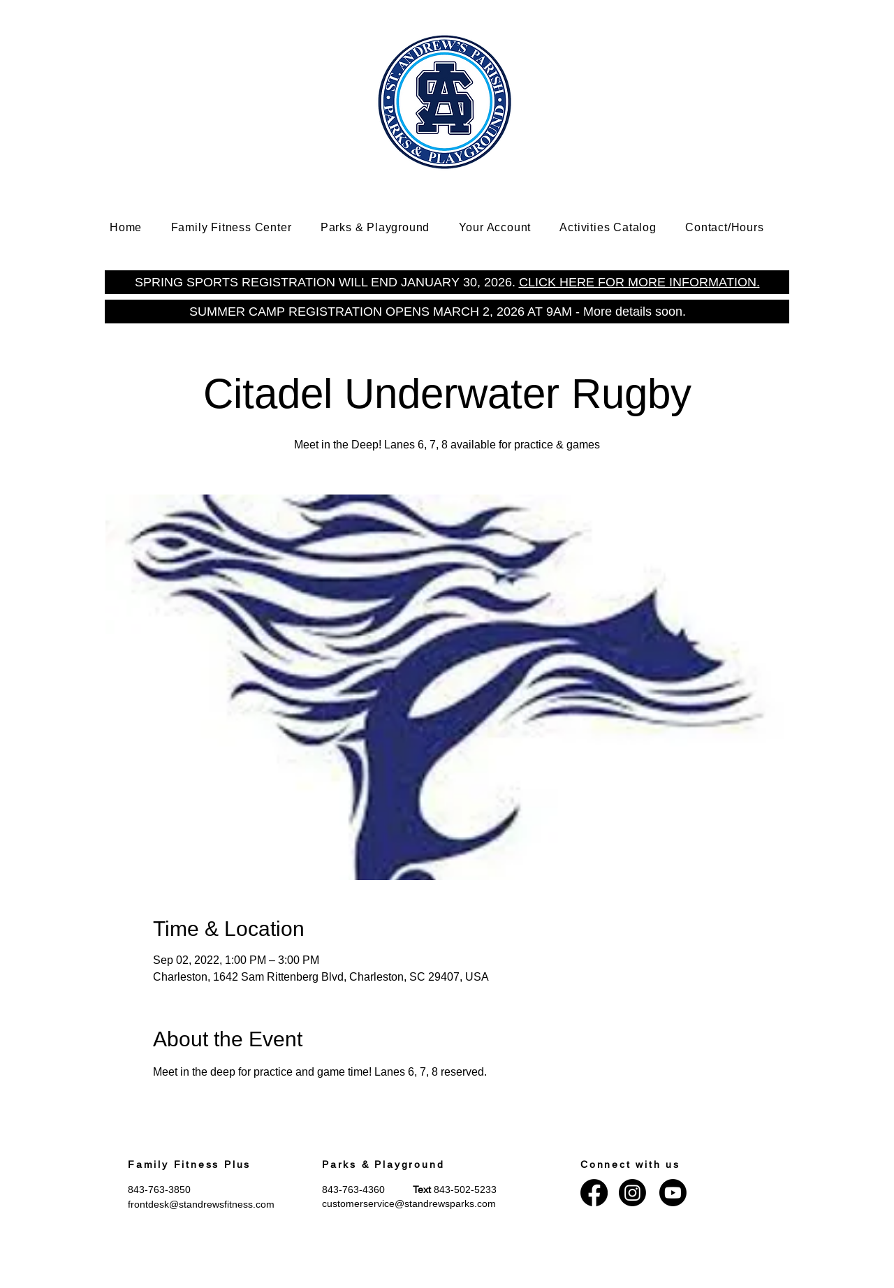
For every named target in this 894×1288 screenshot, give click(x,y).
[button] (241, 227)
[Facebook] (594, 1192)
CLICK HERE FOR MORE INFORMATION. (639, 282)
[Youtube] (673, 1192)
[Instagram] (632, 1192)
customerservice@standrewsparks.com (409, 1203)
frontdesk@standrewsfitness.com (201, 1204)
